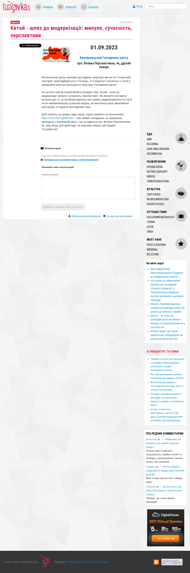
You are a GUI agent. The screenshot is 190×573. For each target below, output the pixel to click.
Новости (70, 6)
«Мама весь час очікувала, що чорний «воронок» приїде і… (163, 443)
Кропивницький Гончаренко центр (104, 58)
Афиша (48, 6)
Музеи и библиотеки (158, 199)
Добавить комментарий (63, 206)
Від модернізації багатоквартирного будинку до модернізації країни (166, 272)
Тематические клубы (158, 181)
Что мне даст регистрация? (119, 216)
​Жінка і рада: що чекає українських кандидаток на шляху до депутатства (166, 335)
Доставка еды (154, 153)
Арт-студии (153, 254)
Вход (139, 6)
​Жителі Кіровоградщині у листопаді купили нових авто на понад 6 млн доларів (166, 386)
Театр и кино (153, 194)
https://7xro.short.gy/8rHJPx (58, 118)
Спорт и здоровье (156, 244)
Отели (150, 226)
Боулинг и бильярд (157, 171)
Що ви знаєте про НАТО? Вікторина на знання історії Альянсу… (163, 490)
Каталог (94, 6)
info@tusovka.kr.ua (78, 561)
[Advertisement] (167, 72)
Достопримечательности (160, 217)
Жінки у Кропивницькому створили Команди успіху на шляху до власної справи (167, 307)
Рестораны (152, 144)
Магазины (152, 249)
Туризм (151, 221)
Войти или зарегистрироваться (86, 216)
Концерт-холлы (155, 203)
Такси (150, 231)
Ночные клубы (155, 166)
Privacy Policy (99, 561)
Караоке (151, 176)
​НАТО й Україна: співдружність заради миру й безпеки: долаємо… (165, 470)
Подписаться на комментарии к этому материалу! (71, 159)
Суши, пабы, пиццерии (158, 148)
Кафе (149, 139)
